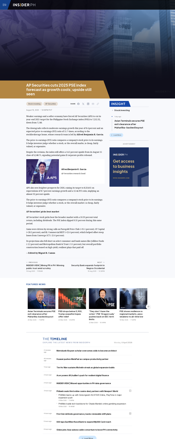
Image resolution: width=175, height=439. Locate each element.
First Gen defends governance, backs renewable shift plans (84, 414)
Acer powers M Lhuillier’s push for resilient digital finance (83, 375)
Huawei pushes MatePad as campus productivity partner (82, 359)
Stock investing (34, 104)
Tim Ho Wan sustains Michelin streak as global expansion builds (85, 367)
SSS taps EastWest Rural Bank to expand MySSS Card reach (84, 422)
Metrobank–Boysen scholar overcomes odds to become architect (87, 350)
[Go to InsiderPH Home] (24, 4)
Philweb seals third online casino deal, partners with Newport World (87, 391)
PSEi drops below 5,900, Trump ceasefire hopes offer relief (70, 314)
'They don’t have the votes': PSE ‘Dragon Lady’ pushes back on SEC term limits (102, 315)
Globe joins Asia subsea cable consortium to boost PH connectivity (87, 430)
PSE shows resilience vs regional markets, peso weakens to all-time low (131, 314)
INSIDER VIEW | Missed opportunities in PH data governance (84, 383)
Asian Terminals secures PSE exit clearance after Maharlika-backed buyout (129, 124)
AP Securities (50, 104)
